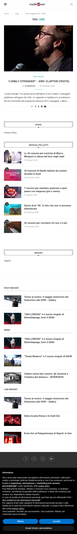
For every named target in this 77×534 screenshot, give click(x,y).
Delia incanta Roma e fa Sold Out (42, 416)
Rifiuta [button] (20, 521)
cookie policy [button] (44, 486)
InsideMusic (30, 86)
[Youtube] (51, 458)
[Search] (71, 4)
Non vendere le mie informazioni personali (21, 500)
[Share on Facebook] (35, 106)
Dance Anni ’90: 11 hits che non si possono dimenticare (47, 207)
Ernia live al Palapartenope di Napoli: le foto (48, 433)
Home (6, 14)
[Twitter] (34, 458)
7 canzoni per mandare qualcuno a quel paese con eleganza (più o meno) (45, 190)
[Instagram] (42, 458)
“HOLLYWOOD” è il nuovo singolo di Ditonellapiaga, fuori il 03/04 (44, 316)
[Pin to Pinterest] (42, 106)
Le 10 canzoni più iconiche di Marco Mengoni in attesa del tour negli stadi (44, 155)
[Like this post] (32, 106)
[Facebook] (25, 458)
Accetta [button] (56, 521)
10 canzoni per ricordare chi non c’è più (45, 223)
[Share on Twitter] (38, 106)
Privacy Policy (10, 133)
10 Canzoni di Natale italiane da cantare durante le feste (45, 172)
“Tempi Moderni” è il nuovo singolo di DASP (48, 356)
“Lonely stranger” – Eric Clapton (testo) (38, 81)
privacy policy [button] (18, 508)
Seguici (7, 261)
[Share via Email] (45, 106)
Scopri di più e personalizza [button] (38, 528)
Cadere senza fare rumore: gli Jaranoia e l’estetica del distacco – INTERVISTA (46, 375)
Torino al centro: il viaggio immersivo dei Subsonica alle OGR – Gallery (46, 298)
